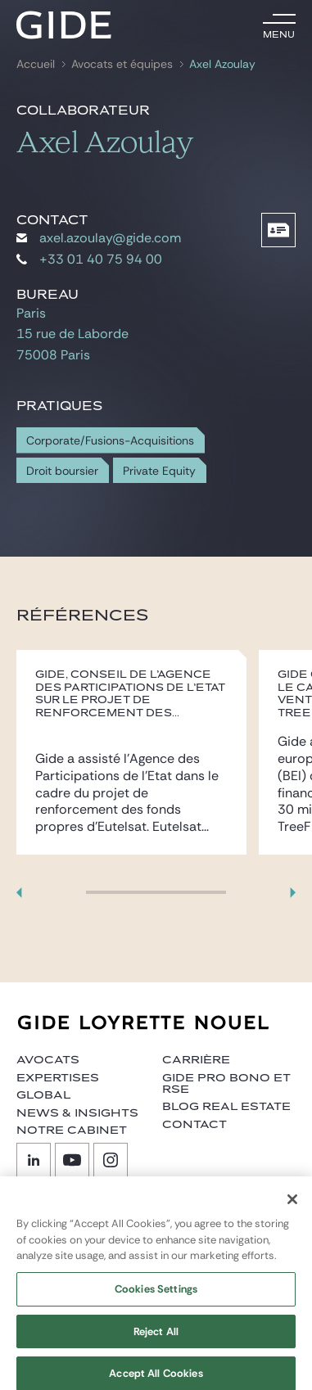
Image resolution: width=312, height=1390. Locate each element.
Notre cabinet (71, 1130)
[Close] (292, 1207)
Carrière (196, 1060)
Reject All (156, 1339)
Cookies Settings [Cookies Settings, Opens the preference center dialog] (156, 1296)
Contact (194, 1125)
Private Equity (159, 471)
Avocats (47, 1060)
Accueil (35, 64)
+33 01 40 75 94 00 (89, 259)
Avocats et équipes (122, 64)
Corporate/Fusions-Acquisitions (110, 441)
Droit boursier (62, 471)
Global (43, 1095)
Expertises (57, 1078)
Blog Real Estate (226, 1106)
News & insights (77, 1113)
